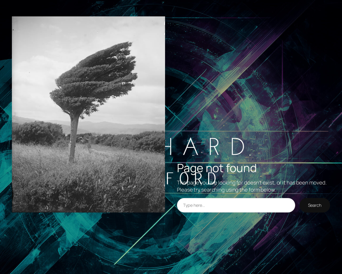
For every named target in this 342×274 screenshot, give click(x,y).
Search (315, 205)
